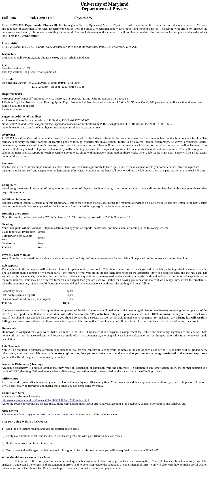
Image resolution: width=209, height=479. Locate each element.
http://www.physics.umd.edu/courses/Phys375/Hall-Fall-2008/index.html (45, 400)
